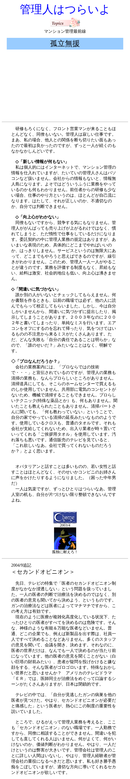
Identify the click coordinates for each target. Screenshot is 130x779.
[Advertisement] (66, 87)
